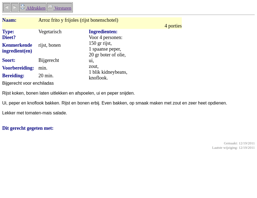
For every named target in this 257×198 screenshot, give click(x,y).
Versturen (59, 8)
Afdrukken (32, 8)
